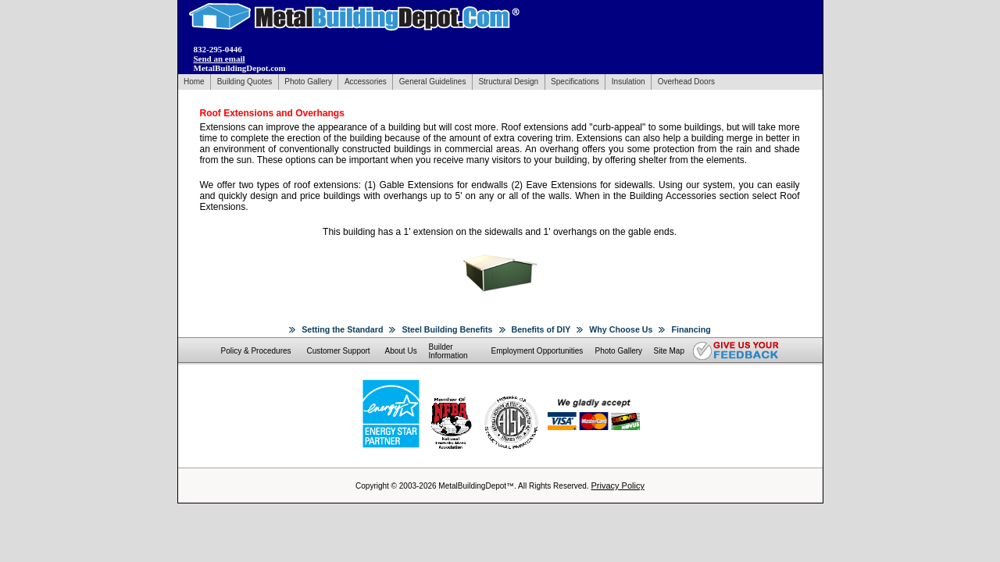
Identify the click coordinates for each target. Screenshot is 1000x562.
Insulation (628, 81)
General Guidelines (432, 81)
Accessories (366, 81)
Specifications (575, 81)
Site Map (669, 351)
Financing (690, 329)
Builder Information (448, 351)
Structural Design (508, 81)
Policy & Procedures (256, 351)
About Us (401, 351)
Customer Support (338, 351)
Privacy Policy (617, 485)
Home (194, 81)
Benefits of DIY (541, 329)
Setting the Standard (342, 329)
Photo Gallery (308, 81)
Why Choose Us (620, 329)
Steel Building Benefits (447, 329)
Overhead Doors (686, 81)
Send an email (219, 58)
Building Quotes (245, 81)
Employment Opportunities (537, 351)
